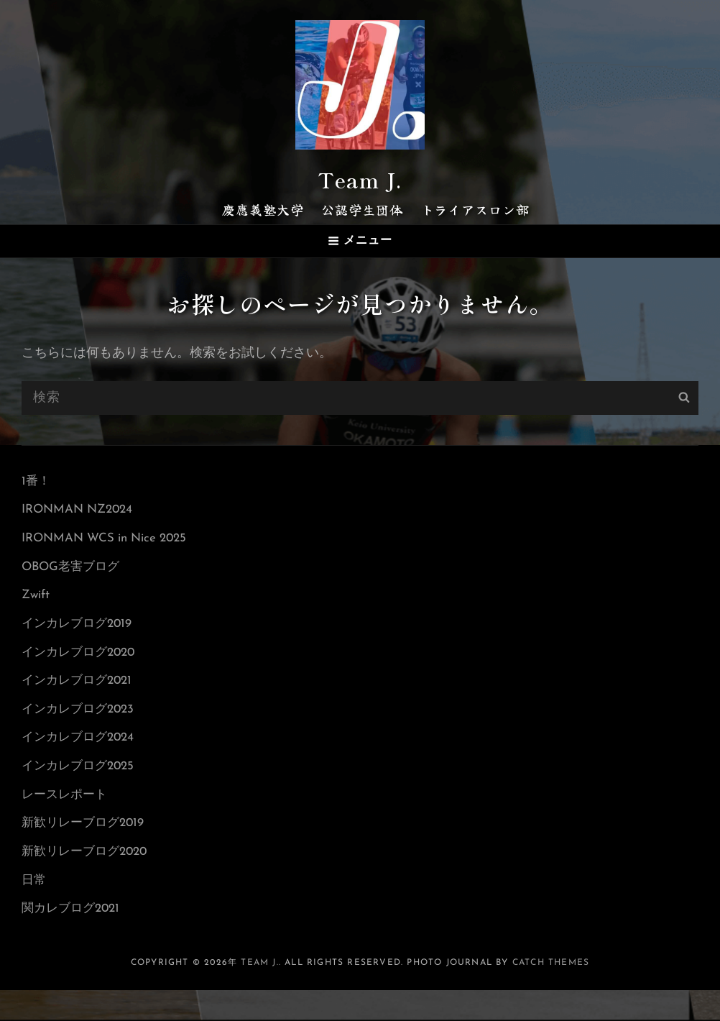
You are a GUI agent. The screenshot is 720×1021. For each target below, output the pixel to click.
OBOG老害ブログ (74, 567)
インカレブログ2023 (81, 722)
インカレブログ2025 (81, 784)
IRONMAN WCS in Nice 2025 (110, 537)
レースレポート (67, 815)
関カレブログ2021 (74, 939)
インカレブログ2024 (82, 753)
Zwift (37, 598)
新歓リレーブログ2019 (87, 846)
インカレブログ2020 (82, 660)
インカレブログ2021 (80, 691)
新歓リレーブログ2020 (88, 877)
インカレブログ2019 (80, 629)
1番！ (37, 475)
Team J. (359, 175)
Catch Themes (550, 993)
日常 (34, 908)
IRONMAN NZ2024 (82, 506)
